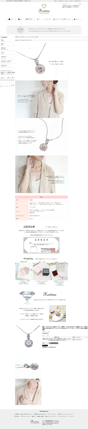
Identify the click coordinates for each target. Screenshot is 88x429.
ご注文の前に (16, 416)
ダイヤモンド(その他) (34, 36)
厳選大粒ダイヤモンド (4, 48)
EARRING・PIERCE (7, 61)
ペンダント (27, 36)
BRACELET (7, 66)
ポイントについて (69, 414)
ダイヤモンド (28, 40)
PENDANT (7, 57)
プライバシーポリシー (52, 414)
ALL (7, 40)
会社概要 (17, 414)
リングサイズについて (62, 416)
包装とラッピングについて (7, 74)
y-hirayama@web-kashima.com (52, 423)
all (23, 36)
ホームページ (71, 416)
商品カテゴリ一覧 (18, 36)
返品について (61, 414)
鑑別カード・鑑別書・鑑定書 (8, 72)
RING (7, 53)
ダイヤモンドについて (6, 70)
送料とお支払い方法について (26, 414)
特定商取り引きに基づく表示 (40, 414)
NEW (7, 44)
